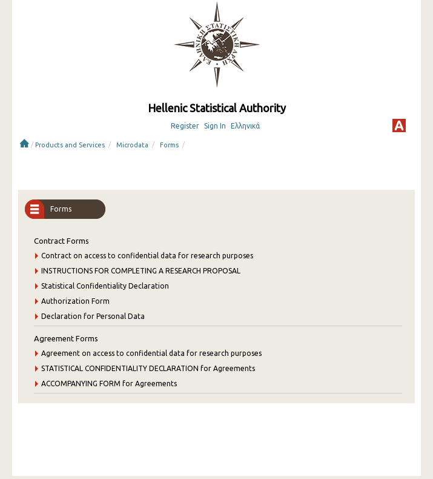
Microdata (132, 145)
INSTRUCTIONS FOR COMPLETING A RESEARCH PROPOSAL (140, 271)
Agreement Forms (66, 338)
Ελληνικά (245, 126)
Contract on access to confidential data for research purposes (147, 256)
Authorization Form (75, 301)
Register (185, 126)
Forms (169, 145)
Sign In (215, 126)
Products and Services (70, 145)
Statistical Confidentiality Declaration (105, 286)
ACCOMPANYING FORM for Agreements (109, 383)
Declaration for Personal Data (93, 316)
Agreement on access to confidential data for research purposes (151, 353)
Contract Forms (61, 240)
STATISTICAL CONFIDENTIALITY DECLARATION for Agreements (148, 368)
